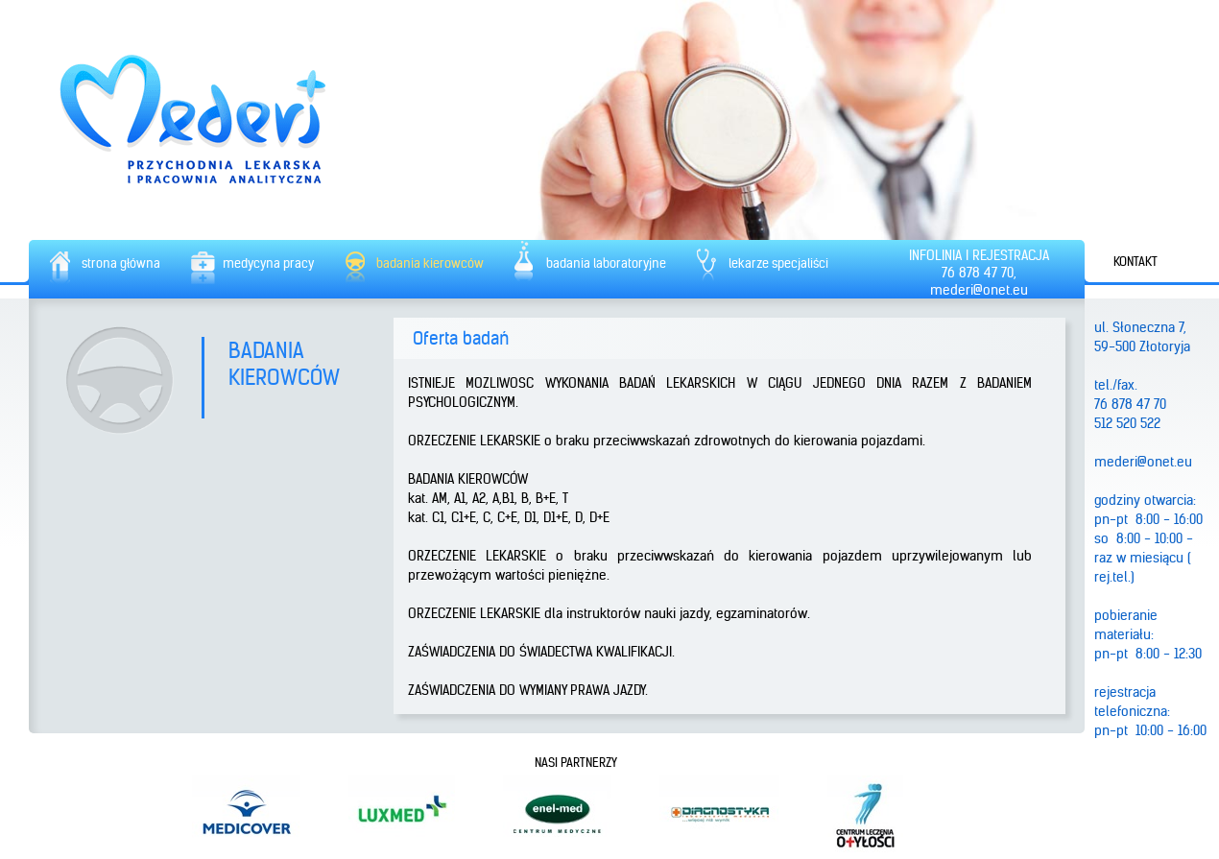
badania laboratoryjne (606, 263)
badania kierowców (430, 263)
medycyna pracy (268, 263)
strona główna (121, 263)
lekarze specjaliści (778, 263)
